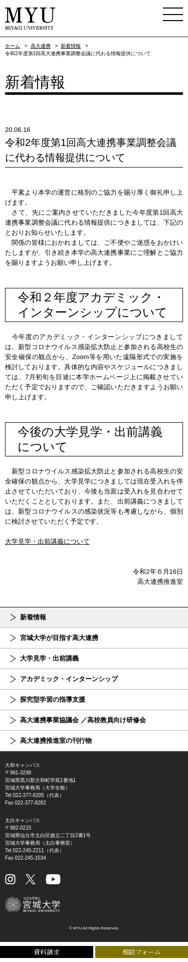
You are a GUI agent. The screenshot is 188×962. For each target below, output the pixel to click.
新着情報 (71, 46)
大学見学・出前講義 (49, 658)
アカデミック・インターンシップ (69, 679)
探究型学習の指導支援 (52, 699)
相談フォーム (141, 951)
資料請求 (47, 951)
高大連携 (41, 46)
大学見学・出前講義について (47, 541)
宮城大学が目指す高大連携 (59, 638)
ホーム (12, 46)
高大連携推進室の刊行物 (56, 740)
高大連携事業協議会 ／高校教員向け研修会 (83, 720)
